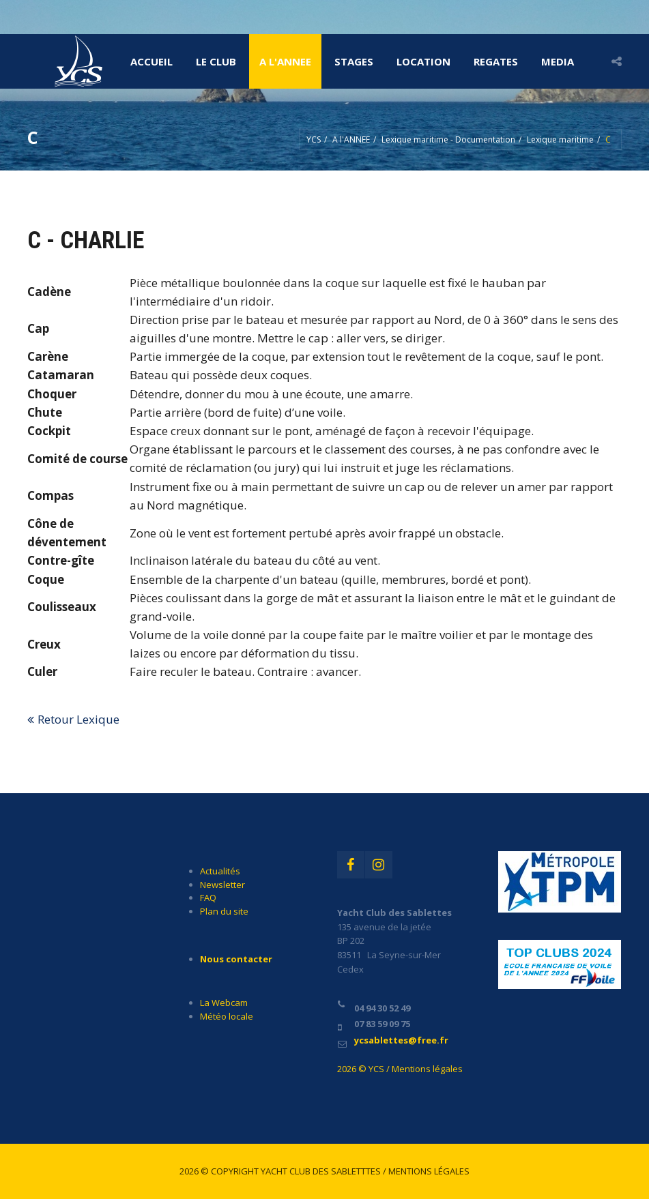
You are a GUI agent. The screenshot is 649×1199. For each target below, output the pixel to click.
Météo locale (226, 1016)
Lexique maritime (560, 139)
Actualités (220, 871)
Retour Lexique (78, 719)
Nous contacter (236, 959)
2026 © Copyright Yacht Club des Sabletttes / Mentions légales (324, 1171)
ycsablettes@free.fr (401, 1040)
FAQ (208, 897)
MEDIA (557, 61)
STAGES (353, 61)
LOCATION (423, 61)
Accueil (151, 61)
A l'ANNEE (285, 61)
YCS (313, 139)
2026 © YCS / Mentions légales (400, 1069)
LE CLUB (216, 61)
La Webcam (224, 1002)
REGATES (496, 61)
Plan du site (224, 911)
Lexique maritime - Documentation (448, 139)
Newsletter (222, 884)
